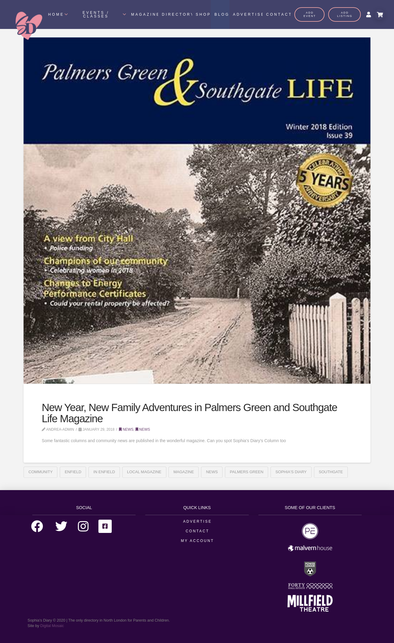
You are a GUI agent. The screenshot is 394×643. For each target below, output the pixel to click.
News (126, 429)
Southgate (331, 472)
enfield (73, 472)
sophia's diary (290, 472)
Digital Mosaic (52, 626)
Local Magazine (144, 472)
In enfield (104, 472)
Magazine (183, 472)
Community (40, 472)
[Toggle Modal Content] (379, 14)
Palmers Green (246, 472)
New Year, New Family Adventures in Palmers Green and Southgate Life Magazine (189, 412)
